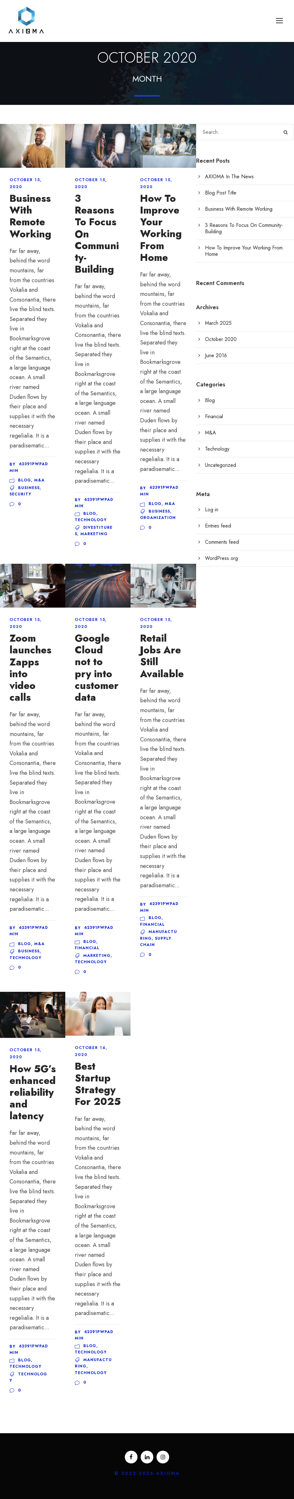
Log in (211, 509)
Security (20, 494)
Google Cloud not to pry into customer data (96, 668)
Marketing (94, 534)
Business (29, 488)
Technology (91, 520)
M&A (39, 480)
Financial (87, 948)
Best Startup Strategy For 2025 (98, 1084)
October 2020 (221, 339)
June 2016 (216, 355)
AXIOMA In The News (229, 176)
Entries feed (218, 525)
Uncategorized (220, 465)
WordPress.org (221, 558)
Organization (158, 518)
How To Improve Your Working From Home (161, 228)
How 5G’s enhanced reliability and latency (33, 1092)
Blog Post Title (220, 192)
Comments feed (222, 542)
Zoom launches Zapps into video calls (30, 668)
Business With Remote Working (30, 216)
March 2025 (218, 323)
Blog (24, 480)
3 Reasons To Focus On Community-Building (244, 228)
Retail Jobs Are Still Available (162, 656)
